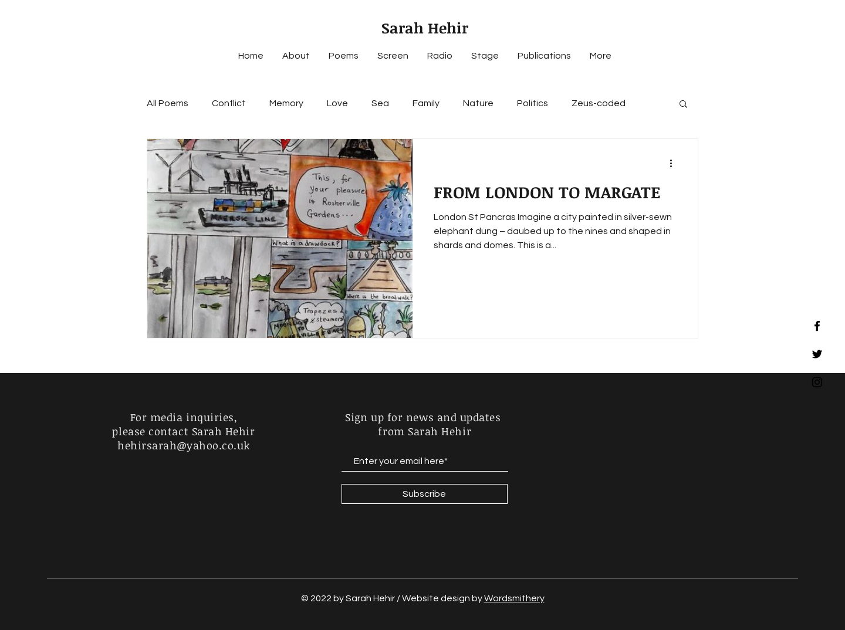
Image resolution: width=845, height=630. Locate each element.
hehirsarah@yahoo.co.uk (183, 445)
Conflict (229, 103)
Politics (532, 103)
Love (337, 103)
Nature (478, 103)
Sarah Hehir (424, 28)
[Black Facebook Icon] (817, 326)
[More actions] (675, 163)
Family (426, 103)
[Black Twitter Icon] (817, 354)
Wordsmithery (514, 598)
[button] (683, 105)
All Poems (167, 103)
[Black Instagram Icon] (817, 382)
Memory (286, 103)
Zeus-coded (599, 103)
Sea (380, 103)
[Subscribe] (425, 494)
